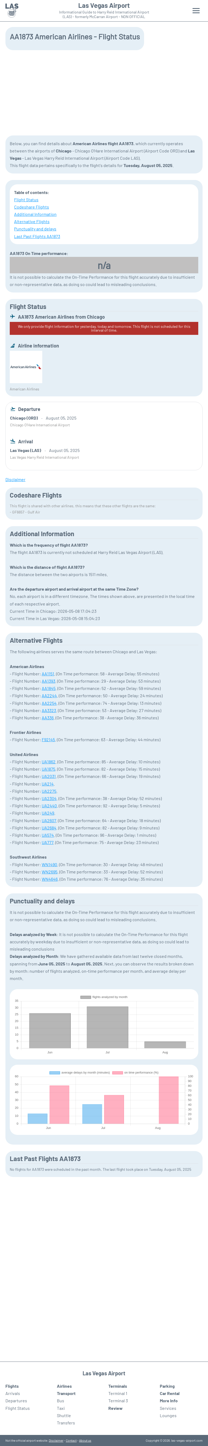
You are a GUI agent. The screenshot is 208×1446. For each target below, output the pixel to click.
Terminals (117, 1386)
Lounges (168, 1415)
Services (168, 1408)
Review (115, 1408)
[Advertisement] (104, 92)
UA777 (47, 842)
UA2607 (49, 820)
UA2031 (49, 776)
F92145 (48, 739)
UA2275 (49, 791)
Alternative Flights (32, 221)
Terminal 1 (117, 1393)
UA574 (48, 835)
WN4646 (50, 879)
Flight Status (26, 199)
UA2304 (49, 798)
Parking (167, 1386)
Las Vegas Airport (104, 5)
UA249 (48, 812)
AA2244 (49, 695)
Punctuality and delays (35, 228)
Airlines (64, 1386)
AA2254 (49, 703)
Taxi (61, 1408)
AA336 (48, 717)
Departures (16, 1400)
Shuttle (64, 1415)
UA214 (48, 783)
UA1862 (49, 761)
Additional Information (35, 214)
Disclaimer (56, 1440)
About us (85, 1440)
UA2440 (49, 805)
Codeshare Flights (31, 206)
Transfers (66, 1422)
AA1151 (48, 673)
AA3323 (49, 710)
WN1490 (49, 864)
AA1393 (48, 680)
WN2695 (49, 871)
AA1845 (49, 688)
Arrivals (12, 1393)
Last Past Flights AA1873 (37, 236)
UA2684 (49, 827)
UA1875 (48, 768)
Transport (66, 1393)
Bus (60, 1400)
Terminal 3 (118, 1400)
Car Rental (170, 1393)
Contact (71, 1440)
